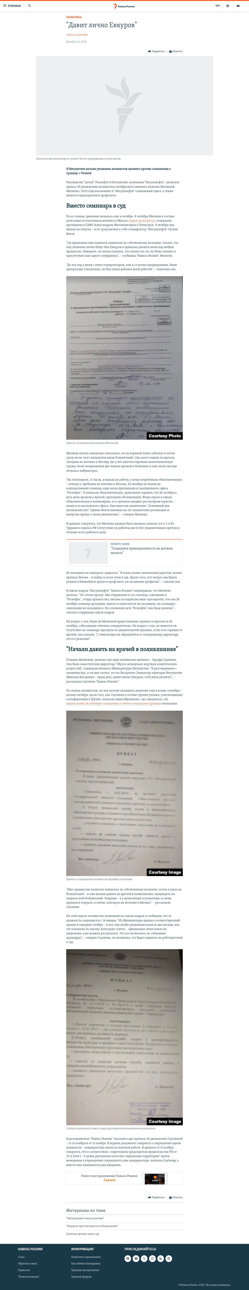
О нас (21, 1257)
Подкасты (24, 1270)
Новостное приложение (86, 1257)
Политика (74, 17)
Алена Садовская (76, 35)
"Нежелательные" (29, 1276)
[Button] (156, 51)
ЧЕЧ (217, 5)
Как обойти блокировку (85, 1263)
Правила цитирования (85, 1270)
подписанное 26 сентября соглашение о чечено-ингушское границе (113, 703)
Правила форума (81, 1276)
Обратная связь (27, 1263)
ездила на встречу (141, 220)
